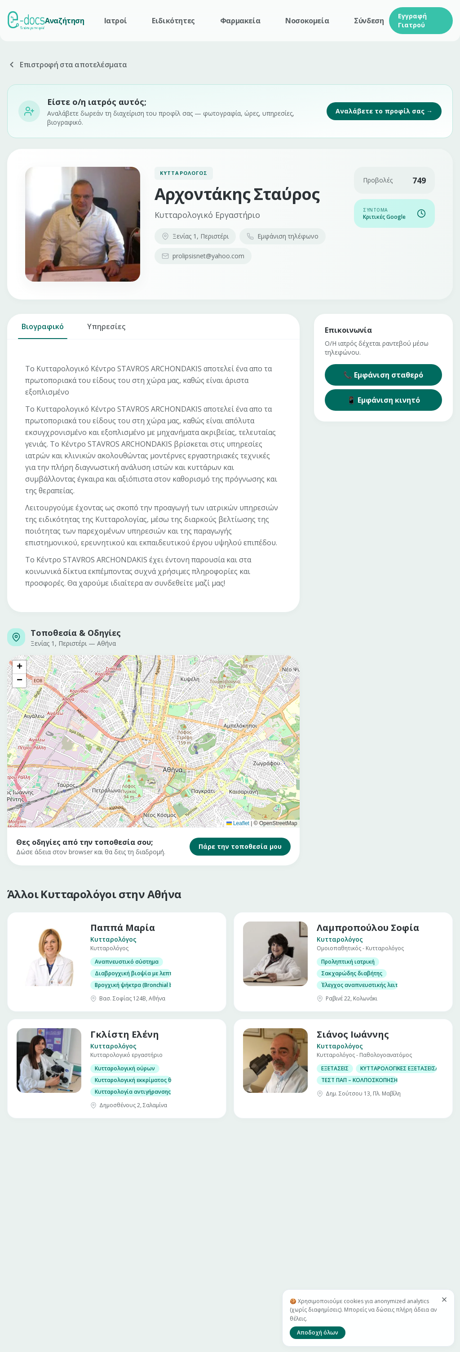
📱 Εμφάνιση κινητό (383, 400)
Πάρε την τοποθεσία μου (240, 846)
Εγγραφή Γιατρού (412, 20)
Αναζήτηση (64, 21)
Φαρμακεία (240, 21)
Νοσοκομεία (307, 21)
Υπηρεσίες (106, 330)
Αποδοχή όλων (317, 1332)
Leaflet (237, 823)
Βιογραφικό (42, 330)
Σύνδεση (369, 21)
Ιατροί (115, 21)
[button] (19, 667)
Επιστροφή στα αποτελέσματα (67, 65)
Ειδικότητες (173, 21)
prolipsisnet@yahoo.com (203, 256)
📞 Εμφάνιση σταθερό (383, 375)
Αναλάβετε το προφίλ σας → (384, 111)
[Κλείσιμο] (444, 1299)
